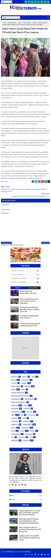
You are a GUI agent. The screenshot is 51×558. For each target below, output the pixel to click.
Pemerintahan (27, 22)
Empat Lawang (15, 386)
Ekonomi (23, 383)
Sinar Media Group (26, 552)
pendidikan (14, 441)
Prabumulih (25, 428)
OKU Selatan (31, 415)
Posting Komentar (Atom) (15, 245)
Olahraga (14, 418)
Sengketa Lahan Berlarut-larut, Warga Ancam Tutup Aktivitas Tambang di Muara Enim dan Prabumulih (29, 513)
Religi (13, 431)
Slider (13, 499)
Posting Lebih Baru (6, 243)
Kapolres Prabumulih (17, 393)
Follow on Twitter (25, 271)
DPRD (33, 377)
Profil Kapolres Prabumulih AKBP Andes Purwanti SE (29, 317)
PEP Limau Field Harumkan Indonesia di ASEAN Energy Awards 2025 (30, 325)
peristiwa (26, 441)
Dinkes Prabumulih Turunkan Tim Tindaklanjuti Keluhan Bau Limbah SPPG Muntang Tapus (30, 530)
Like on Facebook (25, 275)
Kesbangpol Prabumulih (18, 402)
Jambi (23, 390)
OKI (22, 415)
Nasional (29, 412)
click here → (16, 482)
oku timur (22, 437)
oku (12, 437)
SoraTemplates (10, 552)
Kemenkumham (29, 399)
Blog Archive (33, 288)
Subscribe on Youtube (25, 278)
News (19, 22)
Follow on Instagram (25, 282)
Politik (13, 428)
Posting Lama (45, 243)
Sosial (22, 431)
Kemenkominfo (15, 399)
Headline (27, 386)
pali (31, 437)
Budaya (24, 377)
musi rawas (28, 434)
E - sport (13, 383)
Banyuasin (14, 377)
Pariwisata (14, 425)
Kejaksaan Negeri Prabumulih (20, 396)
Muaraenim (14, 409)
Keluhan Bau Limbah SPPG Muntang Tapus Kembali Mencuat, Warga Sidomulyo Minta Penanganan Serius (29, 521)
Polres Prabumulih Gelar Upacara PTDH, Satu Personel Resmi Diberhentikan (29, 301)
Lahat (25, 405)
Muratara (27, 409)
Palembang (26, 421)
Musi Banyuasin (12, 22)
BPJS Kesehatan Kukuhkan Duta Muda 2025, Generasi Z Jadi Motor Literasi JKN (29, 310)
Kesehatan (14, 405)
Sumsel (32, 431)
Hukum (13, 390)
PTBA (24, 418)
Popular (18, 288)
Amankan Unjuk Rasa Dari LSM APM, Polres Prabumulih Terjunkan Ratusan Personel (29, 538)
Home (4, 22)
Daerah (13, 380)
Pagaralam (14, 421)
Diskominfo (25, 380)
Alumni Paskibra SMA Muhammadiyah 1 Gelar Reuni (28, 292)
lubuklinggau (15, 434)
